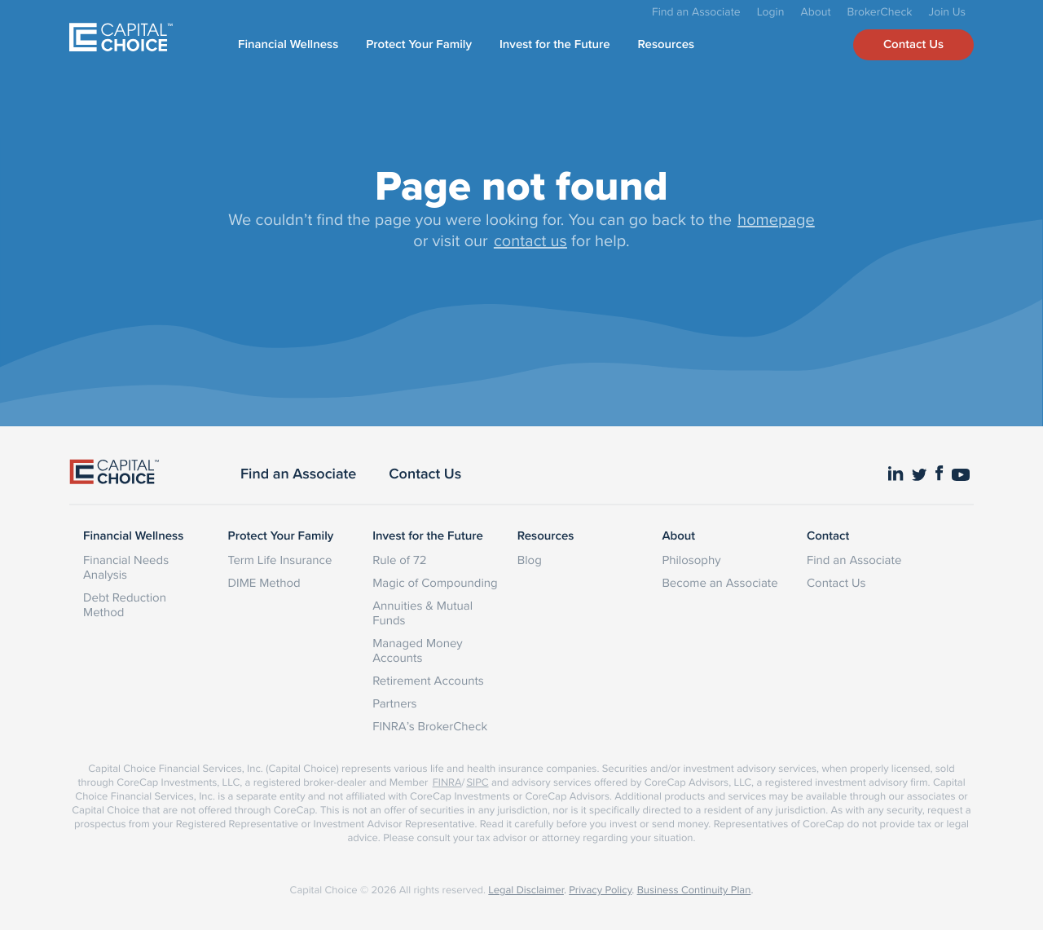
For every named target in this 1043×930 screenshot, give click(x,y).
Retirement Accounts (428, 680)
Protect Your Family (419, 44)
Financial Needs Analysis (126, 567)
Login (771, 11)
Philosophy (691, 559)
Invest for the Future (554, 44)
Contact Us (913, 44)
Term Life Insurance (280, 559)
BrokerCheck (880, 11)
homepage (776, 219)
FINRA (447, 782)
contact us (530, 240)
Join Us (947, 11)
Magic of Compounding (434, 582)
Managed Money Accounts (417, 650)
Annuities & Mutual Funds (422, 612)
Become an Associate (719, 582)
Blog (529, 559)
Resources (666, 44)
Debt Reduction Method (124, 604)
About (815, 11)
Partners (394, 703)
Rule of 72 (399, 559)
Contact (828, 536)
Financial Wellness (288, 44)
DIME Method (264, 582)
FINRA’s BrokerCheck (429, 725)
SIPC (477, 782)
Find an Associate (696, 11)
